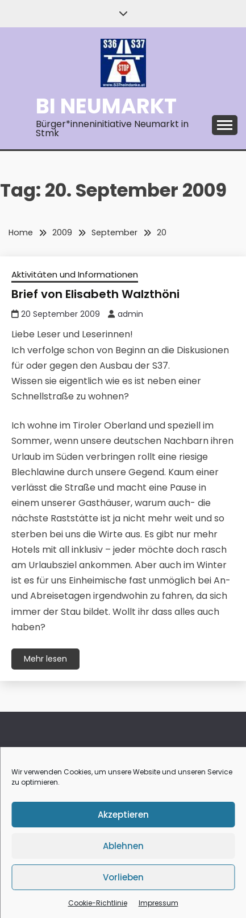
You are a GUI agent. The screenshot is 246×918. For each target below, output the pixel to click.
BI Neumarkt (106, 106)
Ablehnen (123, 846)
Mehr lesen (45, 658)
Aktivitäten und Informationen (74, 274)
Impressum (158, 903)
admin (130, 314)
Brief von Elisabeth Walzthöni (95, 294)
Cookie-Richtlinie (97, 903)
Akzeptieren (123, 815)
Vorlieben (123, 877)
